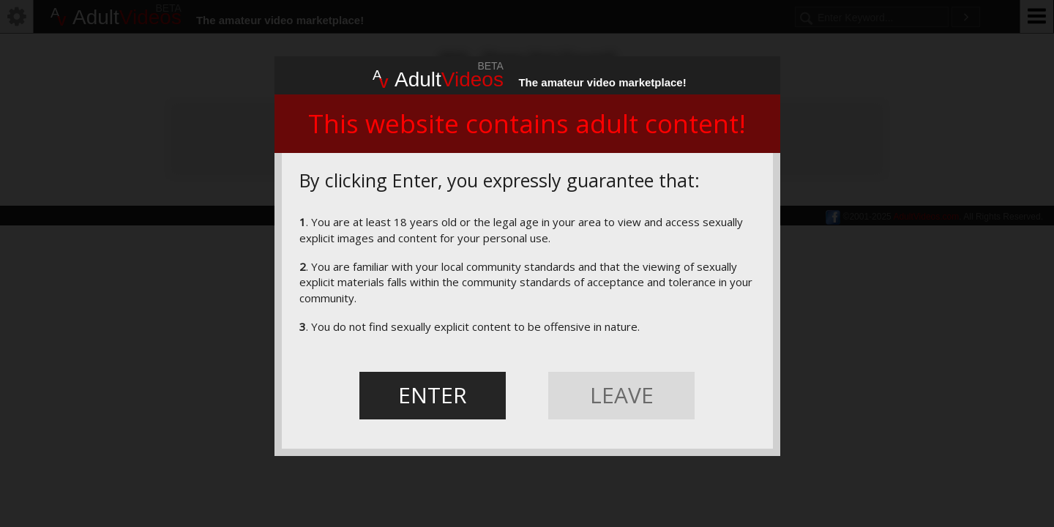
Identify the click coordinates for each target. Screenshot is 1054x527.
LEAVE (622, 395)
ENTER (432, 395)
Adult (438, 77)
